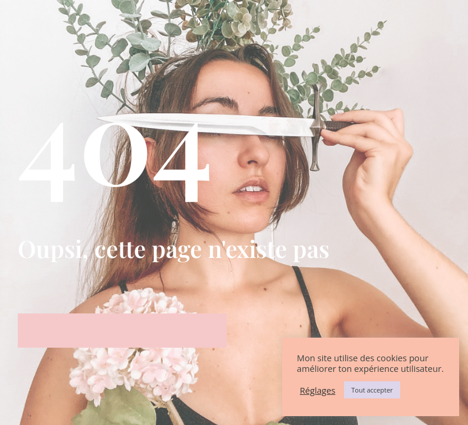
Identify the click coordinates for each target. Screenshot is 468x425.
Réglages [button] (317, 390)
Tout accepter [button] (371, 389)
